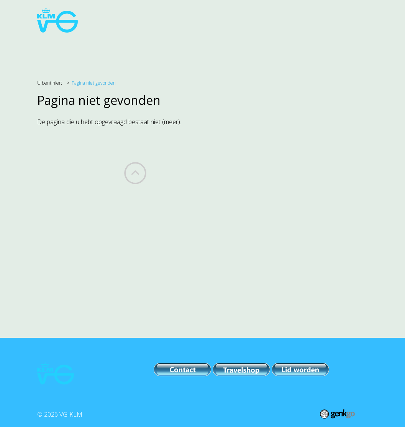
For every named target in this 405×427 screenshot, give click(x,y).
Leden (304, 50)
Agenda (73, 50)
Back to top (135, 173)
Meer (334, 50)
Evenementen (193, 50)
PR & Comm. (244, 50)
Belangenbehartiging (128, 50)
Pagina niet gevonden (94, 83)
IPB (278, 50)
